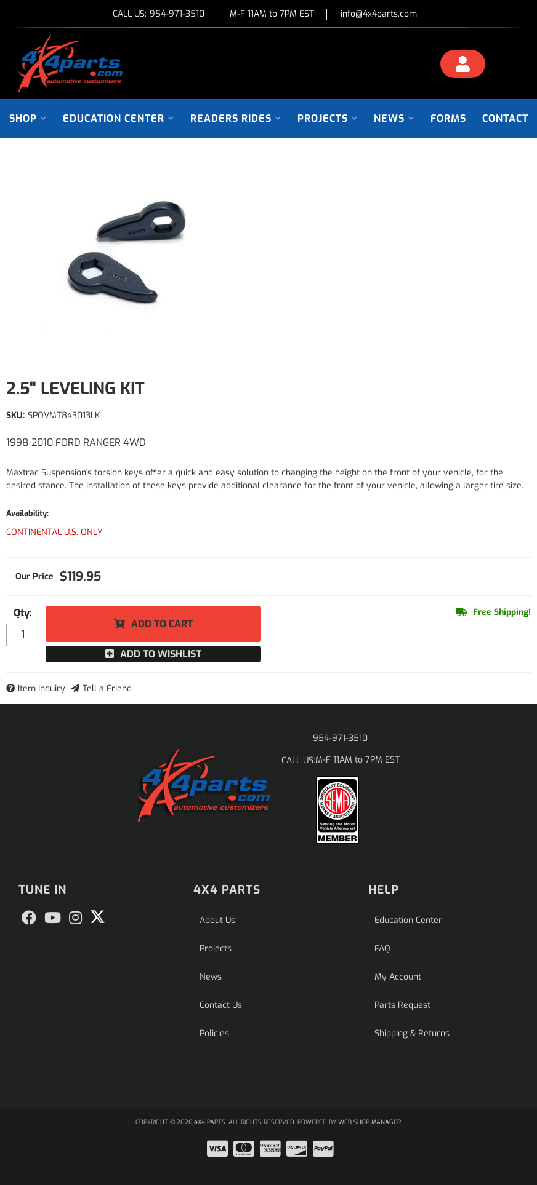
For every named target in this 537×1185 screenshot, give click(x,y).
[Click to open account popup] (462, 65)
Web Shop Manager (369, 1122)
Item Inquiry (41, 688)
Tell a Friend (107, 688)
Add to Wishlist (160, 654)
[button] (28, 118)
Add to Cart (162, 623)
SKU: (15, 415)
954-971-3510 (340, 738)
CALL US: (158, 14)
